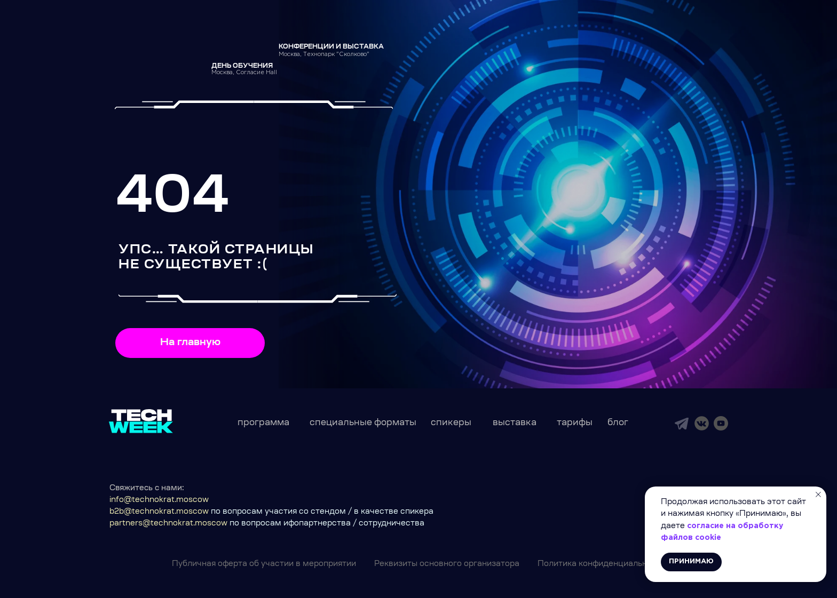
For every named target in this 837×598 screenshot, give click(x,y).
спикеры (451, 423)
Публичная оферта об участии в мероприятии (264, 564)
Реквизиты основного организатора (446, 564)
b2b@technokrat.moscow (159, 512)
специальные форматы (363, 423)
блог (617, 423)
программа (263, 423)
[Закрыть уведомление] (818, 494)
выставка (514, 423)
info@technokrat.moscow (159, 500)
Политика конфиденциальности (602, 564)
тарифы (575, 423)
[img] (682, 423)
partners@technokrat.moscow (168, 524)
